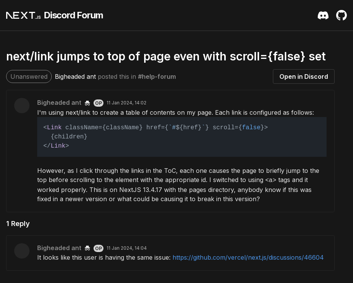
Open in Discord (303, 76)
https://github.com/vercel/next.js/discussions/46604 (248, 257)
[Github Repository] (341, 15)
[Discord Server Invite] (323, 15)
